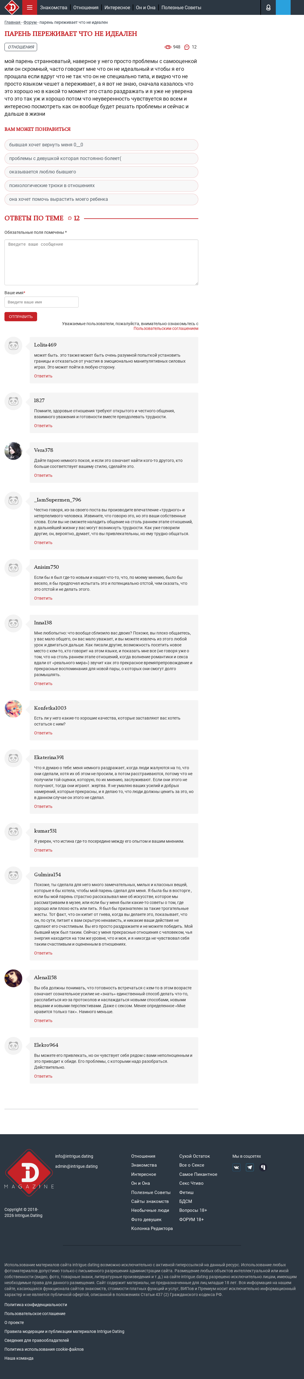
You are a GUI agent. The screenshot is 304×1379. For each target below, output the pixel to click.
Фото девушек (146, 1219)
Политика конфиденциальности (35, 1304)
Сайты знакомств (150, 1201)
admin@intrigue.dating (76, 1166)
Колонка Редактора (152, 1228)
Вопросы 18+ (193, 1210)
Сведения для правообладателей (36, 1340)
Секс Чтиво (191, 1183)
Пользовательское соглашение (34, 1313)
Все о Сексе (191, 1165)
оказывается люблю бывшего (42, 172)
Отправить (21, 316)
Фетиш (186, 1192)
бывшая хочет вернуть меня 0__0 (46, 145)
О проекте (14, 1322)
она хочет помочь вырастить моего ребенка (58, 199)
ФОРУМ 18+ (191, 1219)
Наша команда (19, 1358)
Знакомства (53, 7)
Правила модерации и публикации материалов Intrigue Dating (64, 1331)
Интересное (117, 7)
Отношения (86, 7)
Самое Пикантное (198, 1174)
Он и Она (146, 7)
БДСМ (185, 1201)
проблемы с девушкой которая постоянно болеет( (65, 158)
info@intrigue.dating (74, 1156)
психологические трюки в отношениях (52, 185)
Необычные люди (150, 1210)
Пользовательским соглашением (166, 328)
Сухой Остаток (194, 1156)
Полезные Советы (181, 7)
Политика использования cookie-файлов (44, 1349)
